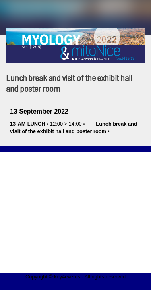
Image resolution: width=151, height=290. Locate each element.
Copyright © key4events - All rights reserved (75, 276)
